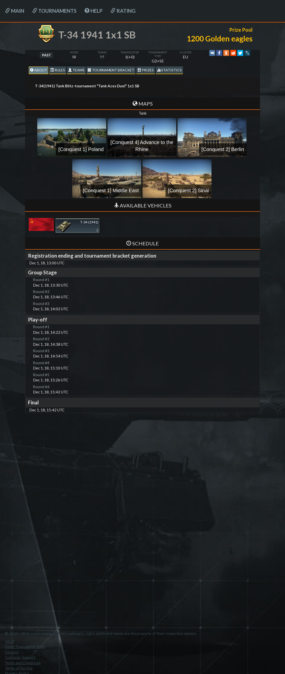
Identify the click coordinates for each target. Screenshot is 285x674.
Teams (76, 70)
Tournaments (54, 11)
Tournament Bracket (111, 70)
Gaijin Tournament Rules (25, 646)
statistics (169, 70)
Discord (11, 652)
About (38, 70)
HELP (93, 11)
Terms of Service (18, 668)
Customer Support (20, 657)
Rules (57, 70)
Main (14, 11)
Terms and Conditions (23, 663)
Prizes (146, 70)
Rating (123, 11)
